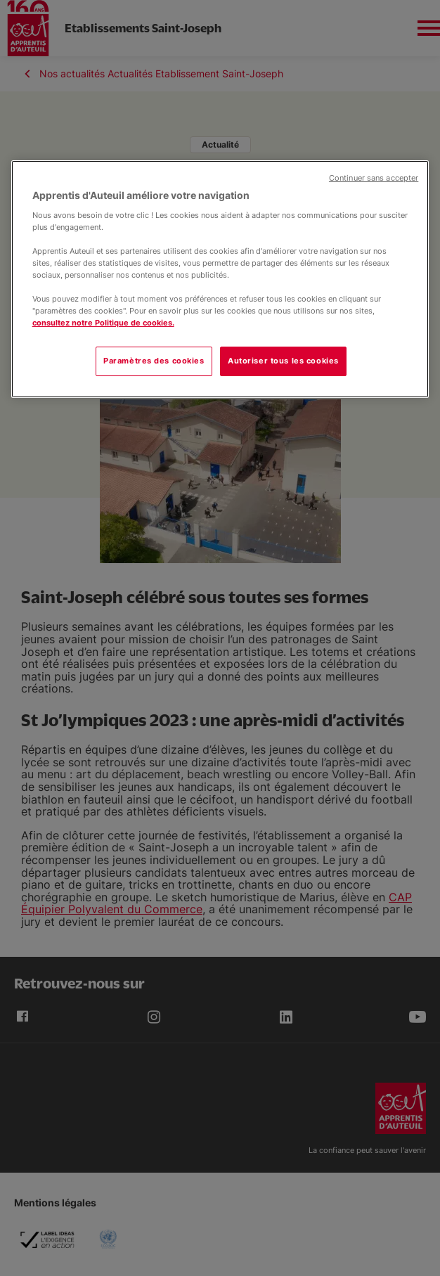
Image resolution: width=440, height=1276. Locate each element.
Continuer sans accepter (373, 178)
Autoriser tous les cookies (283, 361)
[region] (220, 279)
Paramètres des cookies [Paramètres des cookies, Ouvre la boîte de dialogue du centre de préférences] (154, 361)
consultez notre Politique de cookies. (103, 323)
